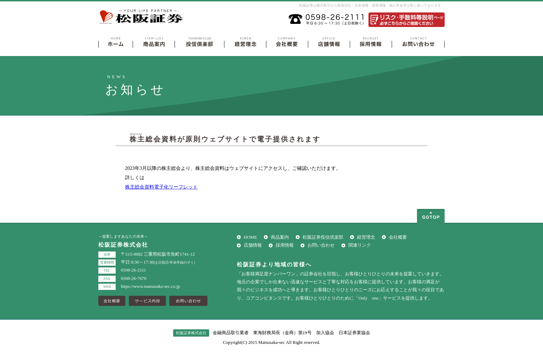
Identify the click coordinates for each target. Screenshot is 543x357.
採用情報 (285, 245)
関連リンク (359, 245)
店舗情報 (253, 245)
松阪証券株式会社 (141, 17)
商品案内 (280, 237)
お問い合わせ (321, 245)
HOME (250, 237)
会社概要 (398, 237)
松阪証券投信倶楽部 (323, 237)
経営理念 (366, 237)
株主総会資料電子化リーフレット (161, 187)
